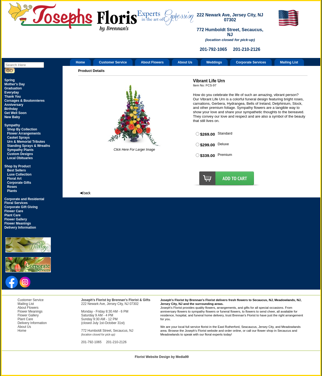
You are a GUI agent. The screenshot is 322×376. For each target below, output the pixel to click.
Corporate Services (251, 62)
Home (80, 62)
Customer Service (113, 62)
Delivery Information (32, 323)
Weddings (214, 62)
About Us (185, 62)
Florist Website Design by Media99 (162, 357)
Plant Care (25, 319)
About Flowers (152, 62)
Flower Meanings (29, 311)
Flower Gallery (28, 315)
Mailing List (289, 62)
